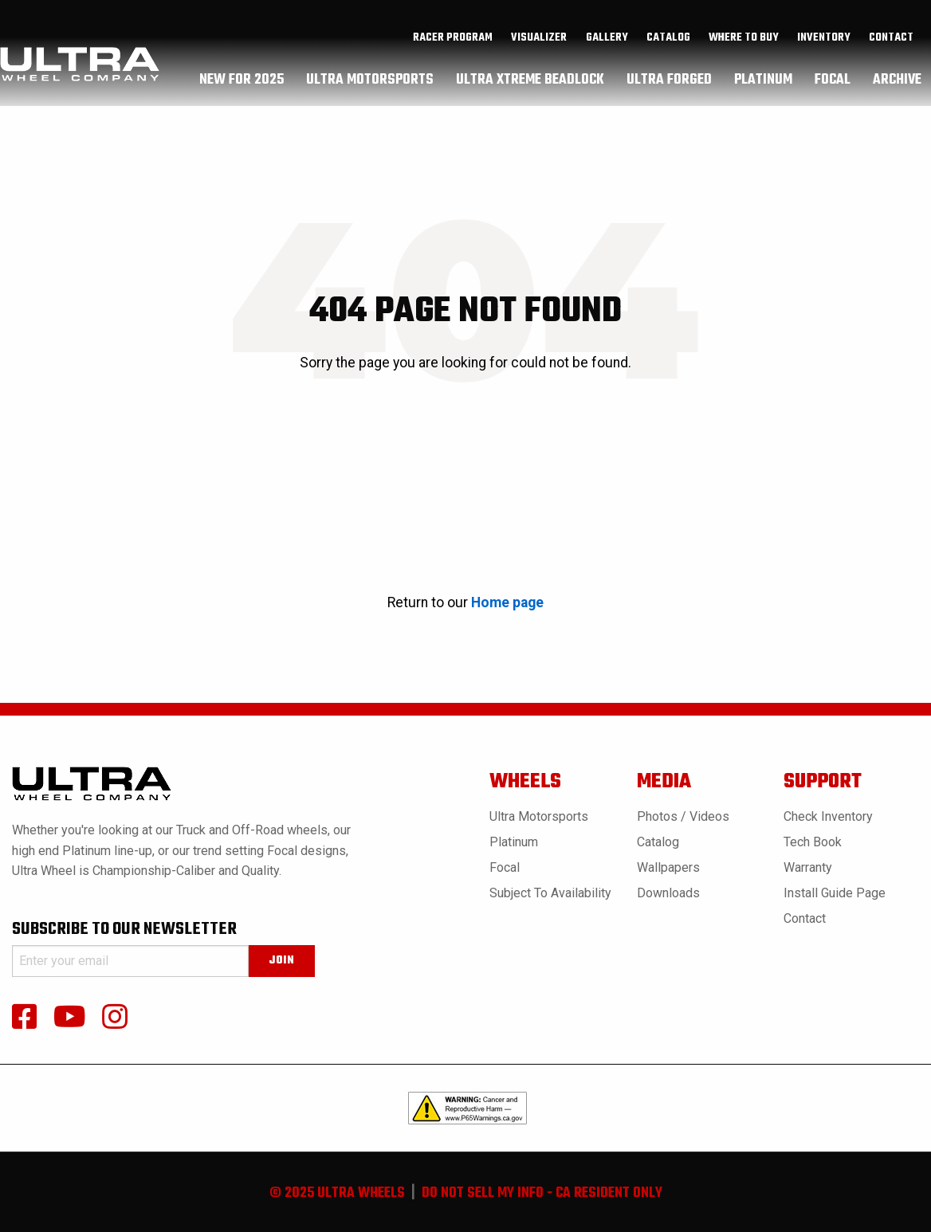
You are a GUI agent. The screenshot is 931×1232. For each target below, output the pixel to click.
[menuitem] (453, 42)
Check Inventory (828, 816)
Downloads (668, 892)
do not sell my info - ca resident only (542, 1193)
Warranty (808, 867)
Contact (891, 42)
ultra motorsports (370, 83)
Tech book (813, 841)
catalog (668, 42)
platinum (763, 83)
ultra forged (669, 83)
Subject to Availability (550, 892)
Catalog (658, 841)
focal (832, 83)
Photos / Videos (683, 816)
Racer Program (453, 42)
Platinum (513, 841)
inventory (823, 42)
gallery (607, 42)
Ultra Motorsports (538, 816)
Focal (504, 867)
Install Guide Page (835, 892)
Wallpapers (668, 867)
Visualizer (539, 42)
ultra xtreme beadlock (530, 83)
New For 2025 (241, 83)
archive (897, 83)
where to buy (744, 42)
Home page (507, 602)
